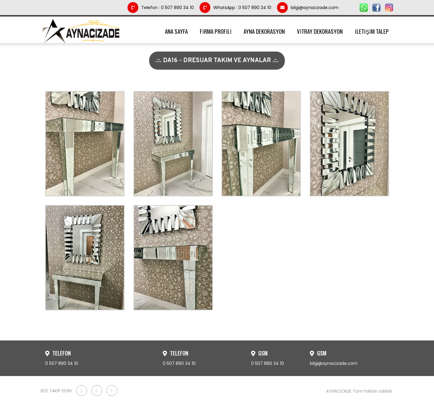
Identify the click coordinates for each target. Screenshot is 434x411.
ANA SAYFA (176, 31)
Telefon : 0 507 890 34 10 (161, 8)
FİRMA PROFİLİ (215, 31)
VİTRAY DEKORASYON (320, 31)
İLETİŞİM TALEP (372, 31)
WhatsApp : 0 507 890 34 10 (236, 8)
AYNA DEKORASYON (264, 31)
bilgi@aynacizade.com (307, 8)
